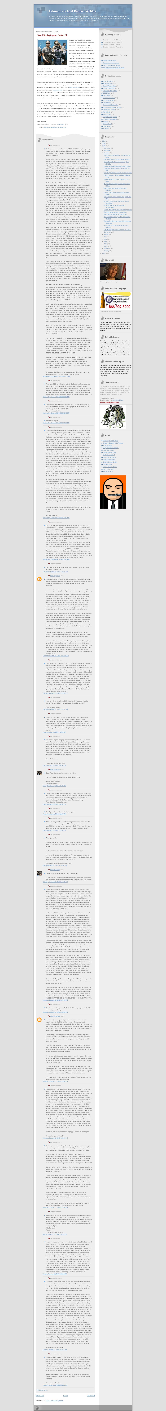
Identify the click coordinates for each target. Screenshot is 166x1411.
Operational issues (109, 109)
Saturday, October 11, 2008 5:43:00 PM (55, 1081)
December (107, 148)
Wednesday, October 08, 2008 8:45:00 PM (56, 518)
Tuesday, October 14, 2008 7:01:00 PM (55, 1385)
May (105, 241)
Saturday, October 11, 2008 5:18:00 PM (55, 1012)
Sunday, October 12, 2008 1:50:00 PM (55, 1274)
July (105, 236)
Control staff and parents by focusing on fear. (118, 209)
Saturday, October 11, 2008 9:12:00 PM (55, 1207)
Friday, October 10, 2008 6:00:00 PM (54, 804)
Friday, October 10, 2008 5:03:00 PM (54, 765)
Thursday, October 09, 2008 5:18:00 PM (55, 693)
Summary (106, 128)
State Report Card (109, 455)
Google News (107, 464)
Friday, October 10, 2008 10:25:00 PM (55, 865)
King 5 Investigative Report (111, 65)
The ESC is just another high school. (115, 212)
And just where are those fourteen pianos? (117, 159)
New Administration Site (110, 105)
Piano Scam (107, 114)
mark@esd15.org (117, 400)
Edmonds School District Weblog (72, 11)
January (106, 251)
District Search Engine (110, 462)
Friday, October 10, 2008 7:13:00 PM (54, 814)
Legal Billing (107, 102)
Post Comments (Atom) (54, 1401)
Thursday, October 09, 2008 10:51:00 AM (56, 655)
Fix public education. (109, 457)
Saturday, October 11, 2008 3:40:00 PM (55, 1000)
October (106, 153)
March (106, 246)
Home (65, 1396)
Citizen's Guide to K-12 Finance (113, 443)
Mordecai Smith (108, 471)
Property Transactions (110, 119)
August (106, 234)
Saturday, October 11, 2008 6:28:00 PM (55, 1138)
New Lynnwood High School (112, 107)
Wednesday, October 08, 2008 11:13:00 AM (56, 376)
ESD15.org (106, 93)
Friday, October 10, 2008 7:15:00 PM (54, 830)
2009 (104, 143)
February (107, 248)
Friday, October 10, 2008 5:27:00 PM (54, 786)
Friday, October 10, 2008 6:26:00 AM (54, 732)
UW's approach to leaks (110, 440)
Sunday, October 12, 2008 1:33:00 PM (55, 1234)
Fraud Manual (107, 445)
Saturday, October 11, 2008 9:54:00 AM (55, 882)
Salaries (105, 121)
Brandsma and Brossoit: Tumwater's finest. (117, 166)
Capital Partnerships (109, 86)
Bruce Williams (108, 81)
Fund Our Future (108, 450)
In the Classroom (108, 100)
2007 (104, 253)
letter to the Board (74, 87)
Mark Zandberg (55, 769)
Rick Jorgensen (55, 576)
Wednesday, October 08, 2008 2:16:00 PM (56, 397)
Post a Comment (42, 1390)
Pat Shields (106, 112)
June (105, 239)
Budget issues (107, 83)
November (107, 150)
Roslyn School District (110, 467)
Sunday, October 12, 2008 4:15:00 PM (55, 1349)
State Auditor (107, 126)
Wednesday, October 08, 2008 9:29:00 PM (56, 559)
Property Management (110, 117)
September (107, 232)
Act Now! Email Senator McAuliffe (113, 67)
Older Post (91, 1396)
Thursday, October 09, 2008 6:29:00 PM (55, 709)
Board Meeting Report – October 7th (115, 214)
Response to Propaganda (111, 63)
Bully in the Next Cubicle (111, 448)
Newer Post (40, 1396)
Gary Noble (106, 95)
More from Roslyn (108, 469)
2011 (104, 141)
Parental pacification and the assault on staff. (118, 173)
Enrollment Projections (110, 91)
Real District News (109, 459)
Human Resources (109, 98)
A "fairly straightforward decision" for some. (117, 230)
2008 (104, 146)
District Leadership (50, 127)
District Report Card (109, 452)
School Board (61, 127)
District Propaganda (109, 60)
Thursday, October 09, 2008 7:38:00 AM (55, 571)
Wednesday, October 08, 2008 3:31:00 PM (56, 413)
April (105, 243)
